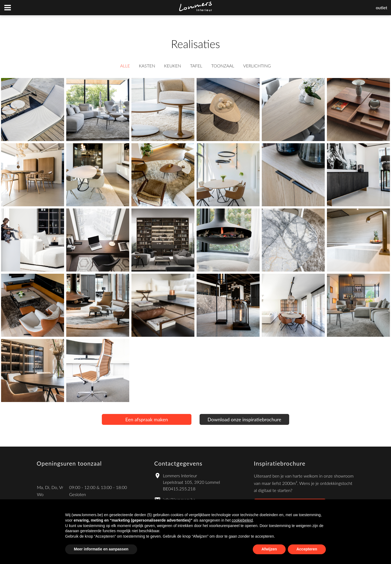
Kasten (147, 65)
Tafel (196, 65)
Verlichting (257, 65)
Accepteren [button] (307, 549)
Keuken (172, 65)
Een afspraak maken (146, 419)
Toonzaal (222, 65)
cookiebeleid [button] (242, 520)
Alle (125, 65)
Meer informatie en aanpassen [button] (101, 549)
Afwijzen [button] (269, 549)
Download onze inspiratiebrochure (244, 419)
